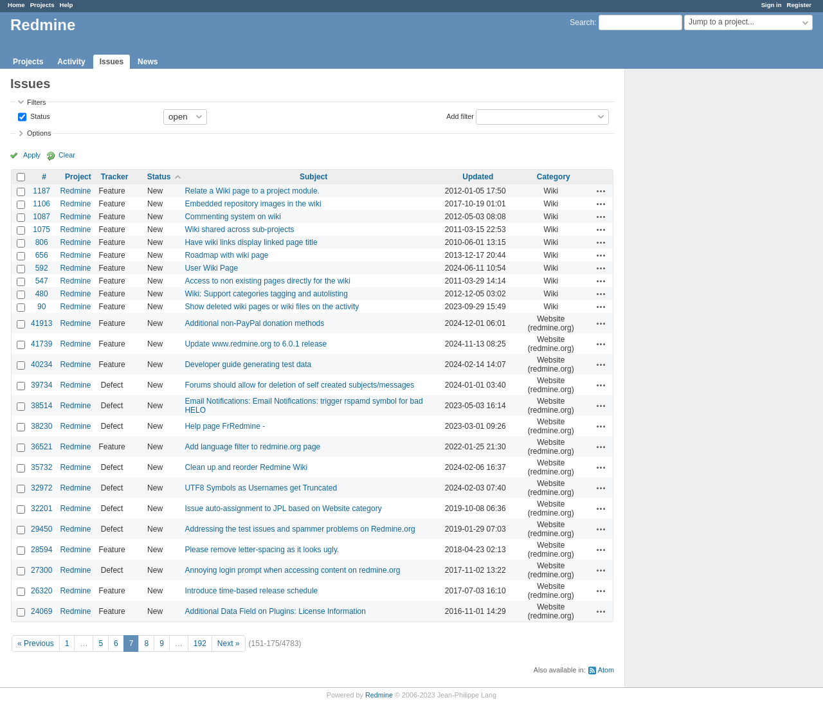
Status (39, 116)
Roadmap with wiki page (226, 255)
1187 (41, 190)
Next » (228, 643)
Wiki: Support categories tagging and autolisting (266, 293)
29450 (41, 529)
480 (41, 293)
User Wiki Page (211, 268)
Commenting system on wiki (232, 216)
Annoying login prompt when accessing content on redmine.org (292, 570)
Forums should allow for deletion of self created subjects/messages (299, 385)
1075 (41, 229)
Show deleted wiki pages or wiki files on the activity (272, 306)
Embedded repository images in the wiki (253, 203)
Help (66, 4)
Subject (313, 176)
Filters (36, 102)
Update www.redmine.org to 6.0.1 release (256, 343)
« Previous (35, 643)
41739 (41, 343)
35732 (41, 467)
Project (78, 176)
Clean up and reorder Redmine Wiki (246, 467)
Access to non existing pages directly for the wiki (267, 280)
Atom (606, 670)
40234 (41, 364)
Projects (42, 4)
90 (41, 306)
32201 (41, 508)
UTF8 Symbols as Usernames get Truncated (261, 487)
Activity (71, 61)
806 (41, 242)
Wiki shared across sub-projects (239, 229)
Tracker (115, 176)
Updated (477, 176)
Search (582, 22)
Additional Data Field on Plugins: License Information (275, 611)
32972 (41, 487)
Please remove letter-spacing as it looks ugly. (262, 549)
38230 (41, 426)
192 (200, 643)
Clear (67, 155)
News (148, 61)
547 (41, 280)
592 (41, 268)
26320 (41, 590)
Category (553, 176)
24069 (41, 611)
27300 (41, 570)
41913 (41, 323)
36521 (41, 446)
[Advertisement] (689, 271)
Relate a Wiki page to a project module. (252, 190)
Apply (32, 155)
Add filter (460, 116)
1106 (41, 203)
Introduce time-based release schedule (251, 590)
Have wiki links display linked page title (251, 242)
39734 (41, 385)
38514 (41, 405)
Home (16, 4)
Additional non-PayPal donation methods (254, 323)
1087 (41, 216)
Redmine (75, 190)
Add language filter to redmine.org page (252, 446)
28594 (41, 549)
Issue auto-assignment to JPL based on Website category (283, 508)
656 (41, 255)
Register (799, 4)
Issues (111, 61)
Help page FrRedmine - (225, 426)
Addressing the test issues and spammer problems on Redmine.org (300, 529)
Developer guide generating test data (248, 364)
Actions (601, 191)
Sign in (771, 4)
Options (39, 133)
